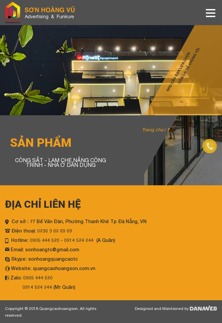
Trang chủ (152, 129)
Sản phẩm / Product (189, 129)
